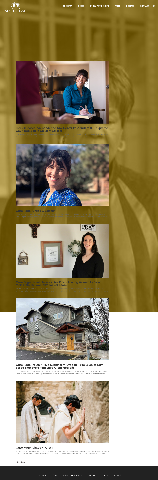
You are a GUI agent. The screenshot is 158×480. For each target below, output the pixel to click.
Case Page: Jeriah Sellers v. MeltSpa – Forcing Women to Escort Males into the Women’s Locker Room (59, 283)
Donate (130, 6)
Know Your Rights (99, 6)
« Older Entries (20, 462)
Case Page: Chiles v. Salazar (35, 210)
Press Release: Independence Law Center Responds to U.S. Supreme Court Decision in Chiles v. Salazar (62, 129)
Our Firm (67, 6)
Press (117, 6)
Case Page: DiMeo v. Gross (34, 447)
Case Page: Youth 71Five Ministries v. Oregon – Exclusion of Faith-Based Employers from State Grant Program (60, 366)
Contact (144, 6)
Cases (81, 6)
